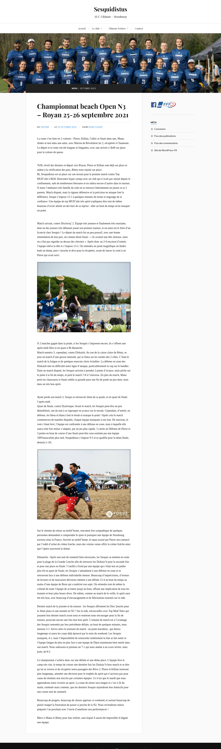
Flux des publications (165, 135)
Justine (45, 127)
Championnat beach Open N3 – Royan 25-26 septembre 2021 (83, 110)
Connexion (160, 128)
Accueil (81, 28)
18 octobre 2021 (67, 127)
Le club (95, 28)
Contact (139, 28)
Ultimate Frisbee (117, 28)
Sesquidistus (110, 9)
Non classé (95, 127)
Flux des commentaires (166, 143)
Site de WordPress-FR (165, 150)
